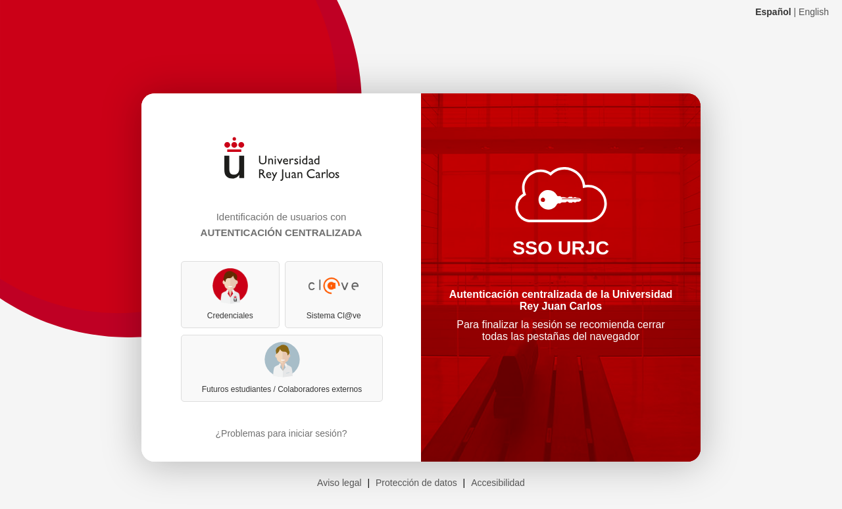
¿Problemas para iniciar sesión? (281, 433)
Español (773, 12)
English (814, 12)
